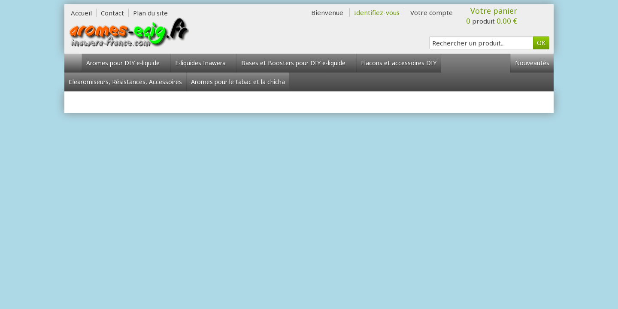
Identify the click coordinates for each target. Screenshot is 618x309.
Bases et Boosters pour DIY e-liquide (296, 63)
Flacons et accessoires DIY (398, 63)
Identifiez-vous (377, 12)
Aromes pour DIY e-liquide (126, 63)
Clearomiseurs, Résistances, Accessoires (125, 82)
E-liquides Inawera (203, 63)
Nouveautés (532, 63)
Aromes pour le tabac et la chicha (238, 82)
